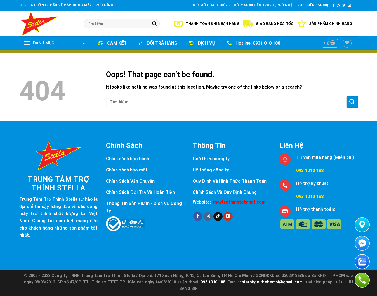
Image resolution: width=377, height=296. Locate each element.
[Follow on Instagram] (338, 6)
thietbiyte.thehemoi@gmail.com (272, 282)
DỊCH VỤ (202, 43)
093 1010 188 (310, 170)
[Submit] (154, 23)
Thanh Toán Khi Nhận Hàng (206, 24)
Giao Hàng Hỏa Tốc (268, 24)
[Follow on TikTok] (218, 216)
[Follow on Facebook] (333, 6)
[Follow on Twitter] (344, 6)
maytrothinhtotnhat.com (239, 202)
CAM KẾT (112, 43)
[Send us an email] (349, 6)
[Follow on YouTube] (228, 216)
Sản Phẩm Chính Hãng (324, 24)
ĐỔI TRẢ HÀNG (158, 43)
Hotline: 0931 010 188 (253, 43)
